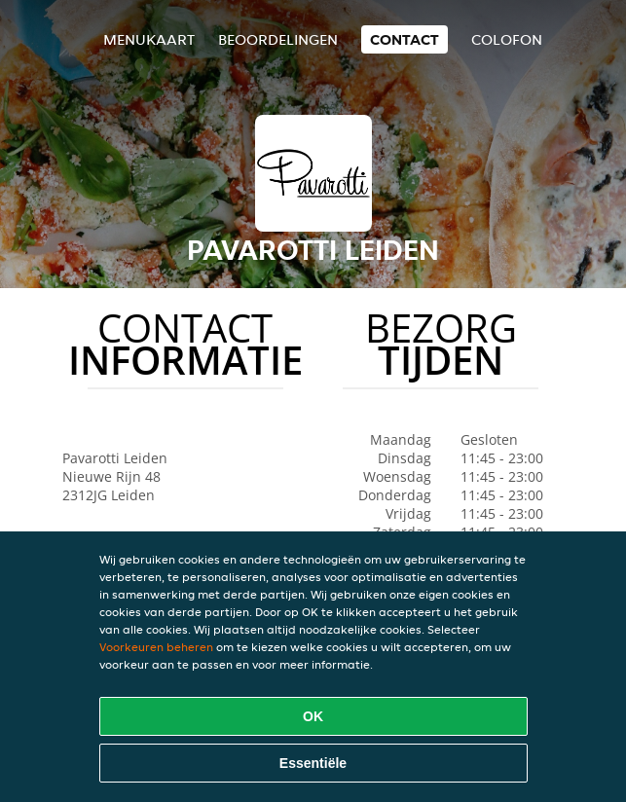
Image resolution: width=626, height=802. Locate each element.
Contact (404, 39)
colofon (506, 39)
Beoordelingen (278, 39)
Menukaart (149, 39)
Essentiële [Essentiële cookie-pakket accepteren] (313, 763)
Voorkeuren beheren (156, 646)
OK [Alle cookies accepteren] (313, 716)
